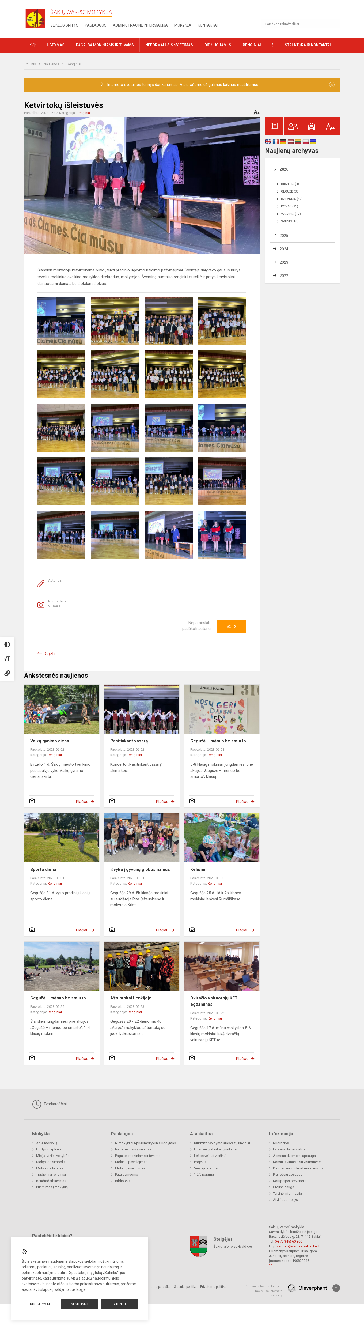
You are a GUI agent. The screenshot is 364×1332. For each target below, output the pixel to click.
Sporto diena (43, 869)
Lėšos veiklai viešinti (210, 1156)
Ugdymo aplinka (49, 1149)
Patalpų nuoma (126, 1174)
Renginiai (74, 64)
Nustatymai (40, 1304)
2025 (284, 235)
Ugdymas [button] (56, 45)
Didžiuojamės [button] (217, 45)
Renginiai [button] (252, 45)
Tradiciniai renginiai (51, 1174)
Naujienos (52, 64)
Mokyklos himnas (49, 1168)
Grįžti (50, 653)
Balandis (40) (292, 199)
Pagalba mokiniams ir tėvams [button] (105, 45)
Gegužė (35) (290, 191)
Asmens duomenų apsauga (294, 1156)
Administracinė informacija (140, 25)
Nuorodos (281, 1143)
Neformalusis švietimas (133, 1149)
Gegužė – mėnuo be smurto (218, 741)
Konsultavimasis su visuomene (297, 1162)
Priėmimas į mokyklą (52, 1187)
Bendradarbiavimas (51, 1181)
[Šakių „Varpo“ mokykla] (37, 18)
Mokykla (182, 25)
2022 (284, 276)
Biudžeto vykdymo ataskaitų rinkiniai (222, 1143)
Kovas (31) (289, 206)
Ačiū (231, 626)
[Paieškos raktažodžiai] (300, 23)
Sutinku (119, 1304)
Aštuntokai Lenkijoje (130, 998)
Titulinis (30, 64)
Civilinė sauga (283, 1187)
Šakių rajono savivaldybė (233, 1246)
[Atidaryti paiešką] (334, 23)
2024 (284, 249)
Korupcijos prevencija (289, 1181)
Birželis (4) (290, 184)
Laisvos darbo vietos (289, 1149)
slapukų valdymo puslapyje (63, 1289)
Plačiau (82, 801)
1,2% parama (204, 1174)
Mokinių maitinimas (130, 1168)
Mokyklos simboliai (51, 1162)
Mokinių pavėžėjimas (131, 1162)
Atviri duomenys (285, 1200)
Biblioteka (123, 1181)
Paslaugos (96, 25)
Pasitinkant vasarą (129, 741)
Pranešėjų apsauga (287, 1174)
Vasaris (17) (291, 214)
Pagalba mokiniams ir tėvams (137, 1156)
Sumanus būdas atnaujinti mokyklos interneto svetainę (264, 1291)
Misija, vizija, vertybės (52, 1156)
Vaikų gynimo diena (49, 741)
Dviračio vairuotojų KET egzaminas (214, 1001)
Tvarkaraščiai (49, 1104)
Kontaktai (208, 25)
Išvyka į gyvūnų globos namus (140, 869)
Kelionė (197, 869)
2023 (284, 262)
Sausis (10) (289, 221)
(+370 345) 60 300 (288, 1241)
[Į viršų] (336, 1288)
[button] (303, 11)
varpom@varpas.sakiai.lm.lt (298, 1246)
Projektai (200, 1162)
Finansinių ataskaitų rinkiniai (215, 1149)
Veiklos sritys (64, 25)
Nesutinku (79, 1304)
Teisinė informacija (287, 1193)
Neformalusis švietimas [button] (169, 45)
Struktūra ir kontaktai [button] (308, 45)
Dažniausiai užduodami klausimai (298, 1168)
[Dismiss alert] (332, 84)
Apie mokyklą (46, 1143)
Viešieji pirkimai (206, 1168)
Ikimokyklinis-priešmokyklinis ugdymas (145, 1143)
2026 (284, 169)
